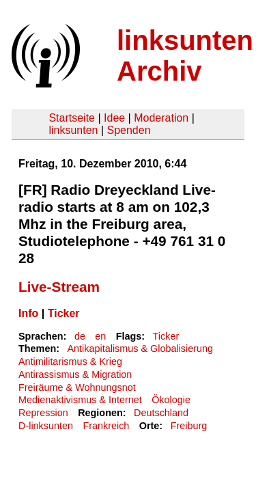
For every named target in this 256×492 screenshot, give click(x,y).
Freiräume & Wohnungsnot (77, 387)
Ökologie (171, 399)
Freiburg (189, 425)
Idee (114, 118)
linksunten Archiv (185, 55)
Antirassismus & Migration (75, 374)
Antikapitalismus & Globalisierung (140, 348)
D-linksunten (45, 425)
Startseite (71, 118)
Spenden (128, 130)
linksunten (73, 130)
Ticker (64, 313)
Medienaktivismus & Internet (80, 399)
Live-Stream (59, 287)
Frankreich (106, 425)
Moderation (161, 118)
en (100, 336)
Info (28, 313)
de (79, 336)
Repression (43, 412)
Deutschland (161, 412)
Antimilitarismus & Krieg (70, 361)
